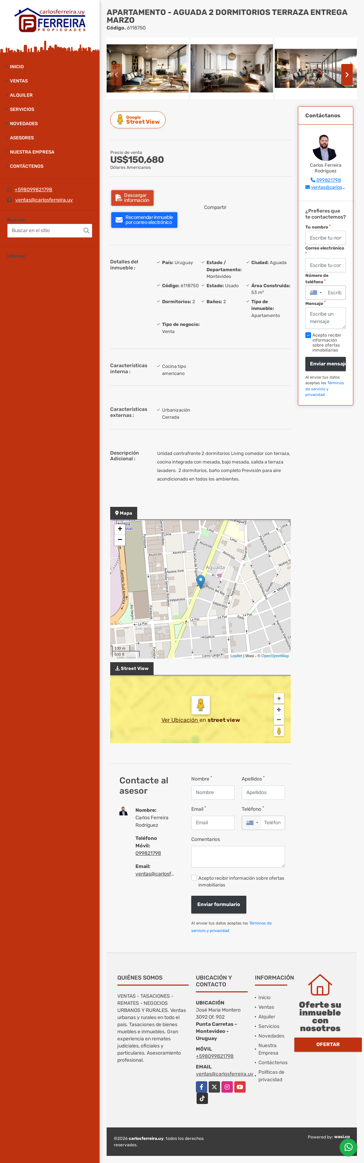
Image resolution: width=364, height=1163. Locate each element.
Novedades (24, 123)
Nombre (201, 778)
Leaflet (236, 656)
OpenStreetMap (275, 656)
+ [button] (120, 529)
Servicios (22, 109)
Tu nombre (318, 227)
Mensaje (315, 303)
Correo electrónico (324, 250)
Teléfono (253, 808)
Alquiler (21, 95)
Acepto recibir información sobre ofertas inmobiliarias (241, 881)
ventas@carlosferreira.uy (44, 200)
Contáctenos (26, 166)
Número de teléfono (316, 278)
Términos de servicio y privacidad (324, 389)
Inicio (17, 66)
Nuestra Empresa (32, 152)
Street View (139, 119)
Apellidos (253, 778)
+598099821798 (33, 190)
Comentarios (205, 839)
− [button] (120, 540)
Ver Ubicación (180, 720)
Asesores (22, 137)
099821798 (148, 853)
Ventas (19, 81)
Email (198, 808)
